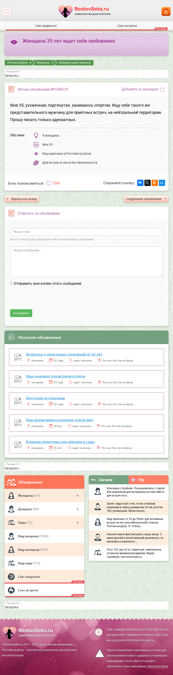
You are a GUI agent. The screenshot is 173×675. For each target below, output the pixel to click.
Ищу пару (25, 563)
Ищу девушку (28, 536)
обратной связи (157, 666)
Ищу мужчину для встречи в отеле (55, 376)
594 (56, 183)
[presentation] (44, 300)
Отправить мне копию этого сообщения (47, 283)
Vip (137, 479)
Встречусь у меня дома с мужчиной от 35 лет (64, 354)
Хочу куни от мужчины (45, 397)
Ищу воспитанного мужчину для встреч (59, 419)
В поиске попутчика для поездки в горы (60, 441)
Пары (22, 522)
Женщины (26, 495)
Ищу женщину (29, 549)
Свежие (102, 479)
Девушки (25, 509)
